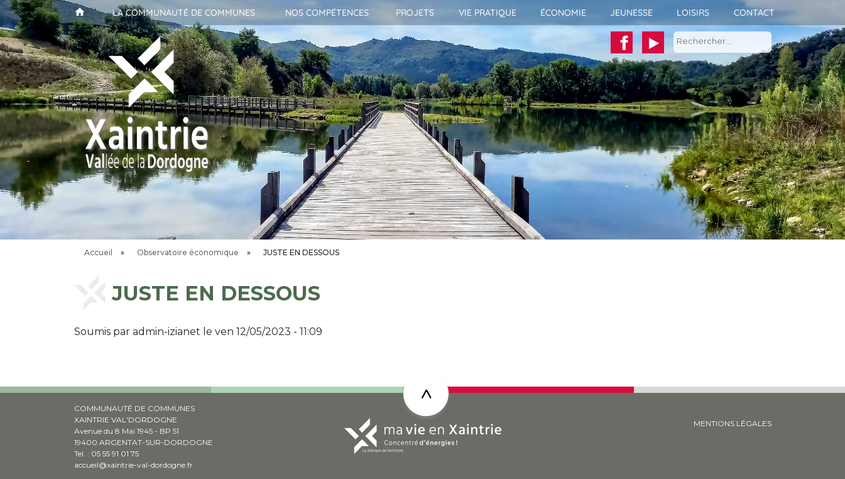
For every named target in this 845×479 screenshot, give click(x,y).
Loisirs (693, 12)
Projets (415, 12)
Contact (754, 12)
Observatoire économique (188, 252)
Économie (563, 12)
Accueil (78, 12)
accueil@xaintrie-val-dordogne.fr (133, 465)
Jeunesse (631, 12)
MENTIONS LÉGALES (732, 423)
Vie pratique (487, 12)
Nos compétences (327, 12)
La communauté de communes (183, 12)
